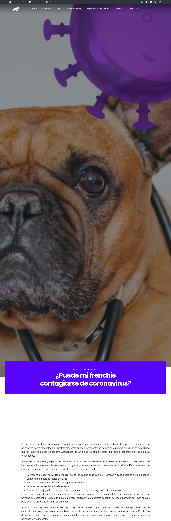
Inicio (34, 8)
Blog (58, 8)
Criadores (133, 8)
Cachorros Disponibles (98, 8)
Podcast (46, 8)
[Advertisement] (85, 423)
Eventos (119, 8)
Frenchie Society (74, 8)
